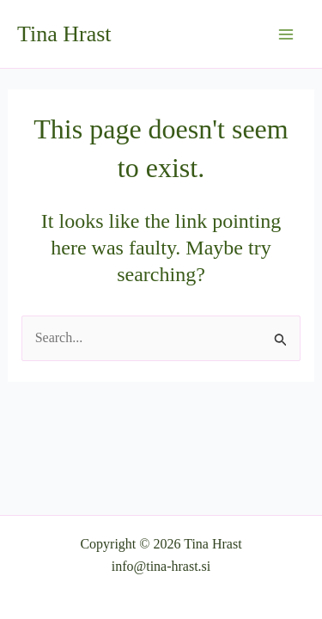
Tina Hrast (64, 33)
